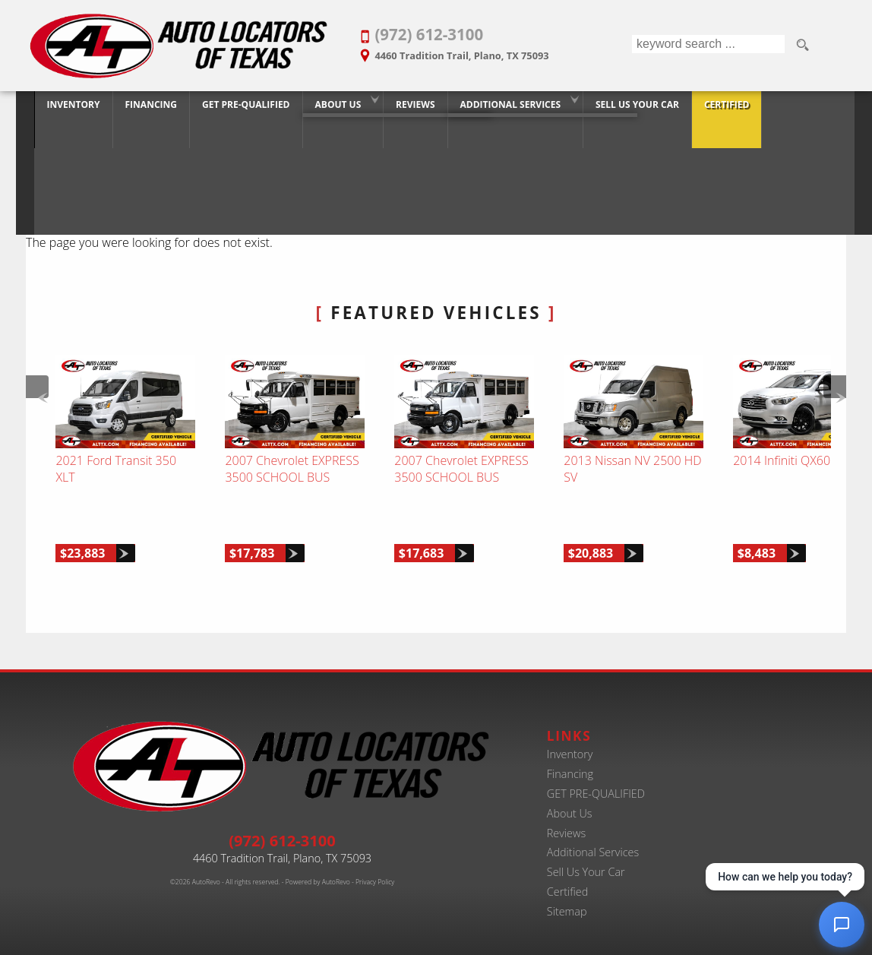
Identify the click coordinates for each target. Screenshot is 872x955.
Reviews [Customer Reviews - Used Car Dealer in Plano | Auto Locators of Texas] (406, 108)
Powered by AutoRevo (318, 867)
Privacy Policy (374, 867)
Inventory (570, 739)
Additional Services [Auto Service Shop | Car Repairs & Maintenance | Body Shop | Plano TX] (502, 108)
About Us (330, 108)
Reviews (566, 818)
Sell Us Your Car (586, 857)
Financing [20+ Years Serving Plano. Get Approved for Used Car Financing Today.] (143, 108)
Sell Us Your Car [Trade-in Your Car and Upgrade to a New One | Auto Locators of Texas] (629, 108)
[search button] (802, 45)
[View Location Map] (481, 50)
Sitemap (567, 897)
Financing (570, 758)
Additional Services (593, 837)
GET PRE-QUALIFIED (596, 778)
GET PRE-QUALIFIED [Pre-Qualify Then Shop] (237, 108)
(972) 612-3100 (282, 825)
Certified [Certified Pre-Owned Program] (718, 108)
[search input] (707, 45)
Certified (568, 877)
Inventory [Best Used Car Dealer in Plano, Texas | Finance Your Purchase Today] (65, 108)
